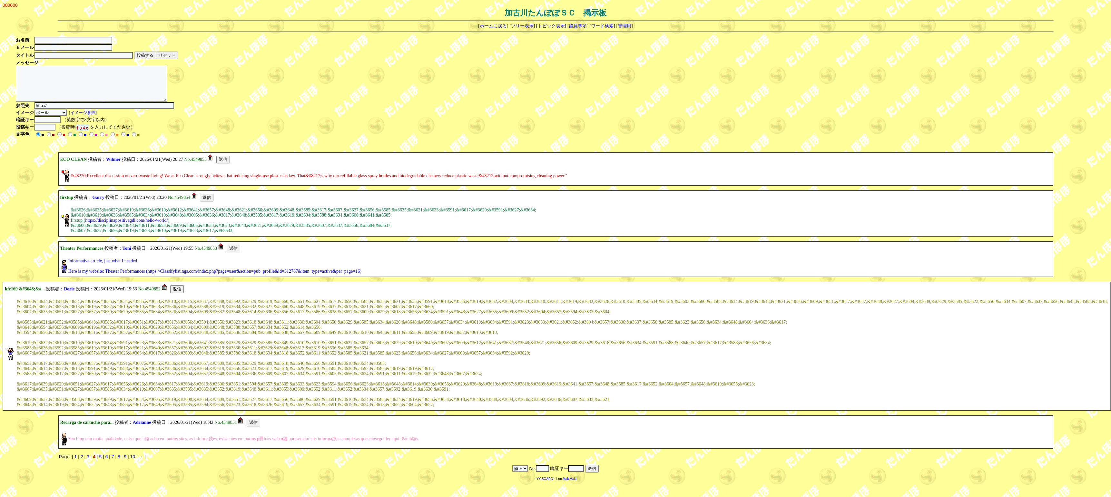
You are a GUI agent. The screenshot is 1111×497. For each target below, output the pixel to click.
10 (132, 463)
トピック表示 (551, 26)
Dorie (69, 295)
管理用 (624, 26)
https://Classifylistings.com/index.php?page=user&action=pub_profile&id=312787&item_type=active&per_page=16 (254, 278)
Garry (98, 204)
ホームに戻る (493, 26)
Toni (127, 255)
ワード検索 (602, 26)
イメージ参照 (83, 119)
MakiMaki (569, 485)
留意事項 (578, 26)
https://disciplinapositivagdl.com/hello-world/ (126, 227)
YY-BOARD (544, 485)
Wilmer (113, 166)
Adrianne (142, 429)
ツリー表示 (522, 26)
